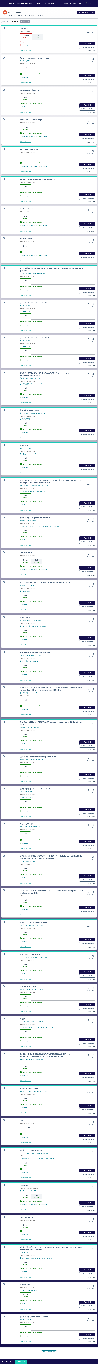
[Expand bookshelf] (95, 1361)
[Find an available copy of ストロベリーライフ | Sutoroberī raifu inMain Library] (24, 942)
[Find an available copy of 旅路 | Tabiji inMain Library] (24, 467)
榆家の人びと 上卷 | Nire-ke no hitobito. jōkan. (36, 652)
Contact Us (67, 3)
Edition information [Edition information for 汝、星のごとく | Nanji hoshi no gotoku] (25, 1341)
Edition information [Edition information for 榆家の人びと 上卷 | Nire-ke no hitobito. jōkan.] (25, 680)
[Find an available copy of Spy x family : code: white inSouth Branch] (33, 166)
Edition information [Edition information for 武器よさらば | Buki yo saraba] (25, 979)
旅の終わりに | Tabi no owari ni (31, 1150)
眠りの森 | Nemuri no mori (29, 410)
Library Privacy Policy (49, 1352)
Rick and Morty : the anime (29, 90)
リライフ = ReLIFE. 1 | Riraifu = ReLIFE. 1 (34, 303)
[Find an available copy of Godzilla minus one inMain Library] (24, 570)
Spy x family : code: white (29, 149)
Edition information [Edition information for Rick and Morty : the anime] (25, 112)
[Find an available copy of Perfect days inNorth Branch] (33, 1204)
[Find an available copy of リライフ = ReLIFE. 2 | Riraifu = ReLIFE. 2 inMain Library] (24, 360)
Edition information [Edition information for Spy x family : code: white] (25, 171)
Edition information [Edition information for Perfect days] (25, 1210)
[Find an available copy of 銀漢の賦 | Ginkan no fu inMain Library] (24, 1006)
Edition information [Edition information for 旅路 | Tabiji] (25, 473)
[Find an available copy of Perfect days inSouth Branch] (42, 1204)
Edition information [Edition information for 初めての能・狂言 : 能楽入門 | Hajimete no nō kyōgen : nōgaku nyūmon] (25, 610)
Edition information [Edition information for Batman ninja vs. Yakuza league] (25, 142)
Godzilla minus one (26, 553)
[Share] (93, 30)
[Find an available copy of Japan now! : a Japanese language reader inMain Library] (24, 77)
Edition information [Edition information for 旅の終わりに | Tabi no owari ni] (25, 1177)
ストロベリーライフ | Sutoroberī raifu (33, 922)
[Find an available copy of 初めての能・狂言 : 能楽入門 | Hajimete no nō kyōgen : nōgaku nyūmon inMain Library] (24, 605)
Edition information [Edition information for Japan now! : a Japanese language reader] (25, 82)
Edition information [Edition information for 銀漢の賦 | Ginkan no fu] (25, 1011)
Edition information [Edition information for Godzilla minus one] (25, 575)
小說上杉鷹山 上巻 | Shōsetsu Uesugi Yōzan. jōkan (38, 757)
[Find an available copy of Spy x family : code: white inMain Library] (24, 166)
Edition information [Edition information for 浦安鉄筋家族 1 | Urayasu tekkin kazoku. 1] (25, 545)
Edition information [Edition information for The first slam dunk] (25, 1239)
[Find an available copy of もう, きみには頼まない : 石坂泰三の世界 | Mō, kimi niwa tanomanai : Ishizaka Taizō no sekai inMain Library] (24, 744)
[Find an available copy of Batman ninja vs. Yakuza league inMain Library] (24, 136)
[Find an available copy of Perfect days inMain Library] (24, 1204)
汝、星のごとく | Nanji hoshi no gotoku (34, 1317)
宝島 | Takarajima (26, 617)
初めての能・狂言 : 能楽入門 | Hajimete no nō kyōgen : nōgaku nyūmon (45, 582)
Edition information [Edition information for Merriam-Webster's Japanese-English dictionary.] (25, 201)
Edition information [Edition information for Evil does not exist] (25, 231)
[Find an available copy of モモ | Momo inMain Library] (24, 1041)
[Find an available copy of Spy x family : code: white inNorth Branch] (42, 166)
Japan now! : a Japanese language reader (34, 58)
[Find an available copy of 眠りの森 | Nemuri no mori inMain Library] (24, 432)
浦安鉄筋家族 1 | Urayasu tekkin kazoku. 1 (35, 518)
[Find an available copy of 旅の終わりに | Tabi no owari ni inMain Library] (24, 1172)
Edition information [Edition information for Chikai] (25, 1142)
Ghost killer (24, 28)
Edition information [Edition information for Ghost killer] (25, 50)
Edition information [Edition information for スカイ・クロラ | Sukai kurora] (25, 848)
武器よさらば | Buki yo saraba (30, 954)
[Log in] (89, 3)
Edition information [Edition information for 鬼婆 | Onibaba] (25, 1309)
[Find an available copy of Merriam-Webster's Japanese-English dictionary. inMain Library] (24, 196)
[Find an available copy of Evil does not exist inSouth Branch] (42, 225)
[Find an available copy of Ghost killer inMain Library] (24, 45)
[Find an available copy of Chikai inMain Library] (24, 1137)
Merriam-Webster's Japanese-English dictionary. (37, 179)
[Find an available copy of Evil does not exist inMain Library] (24, 225)
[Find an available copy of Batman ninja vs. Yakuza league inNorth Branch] (33, 136)
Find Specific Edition (87, 47)
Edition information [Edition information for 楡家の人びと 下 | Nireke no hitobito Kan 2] (25, 816)
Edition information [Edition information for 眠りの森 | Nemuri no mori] (25, 438)
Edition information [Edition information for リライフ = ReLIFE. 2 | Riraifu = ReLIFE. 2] (25, 365)
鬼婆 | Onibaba (25, 1284)
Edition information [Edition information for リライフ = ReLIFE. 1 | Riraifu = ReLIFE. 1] (25, 330)
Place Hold (87, 43)
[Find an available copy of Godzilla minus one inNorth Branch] (33, 570)
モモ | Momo (24, 1019)
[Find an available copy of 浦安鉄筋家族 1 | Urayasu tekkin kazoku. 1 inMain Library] (24, 540)
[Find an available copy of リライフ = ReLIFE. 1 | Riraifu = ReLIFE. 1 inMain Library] (24, 325)
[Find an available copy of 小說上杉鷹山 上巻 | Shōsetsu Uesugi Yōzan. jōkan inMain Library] (24, 776)
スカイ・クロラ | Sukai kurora (30, 824)
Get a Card (77, 3)
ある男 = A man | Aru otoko (29, 1088)
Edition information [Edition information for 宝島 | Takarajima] (25, 645)
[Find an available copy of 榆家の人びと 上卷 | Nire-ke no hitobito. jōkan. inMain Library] (24, 675)
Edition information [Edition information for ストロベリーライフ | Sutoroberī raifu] (25, 947)
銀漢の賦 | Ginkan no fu (28, 987)
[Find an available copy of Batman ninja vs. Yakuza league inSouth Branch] (42, 136)
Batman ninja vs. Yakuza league (31, 120)
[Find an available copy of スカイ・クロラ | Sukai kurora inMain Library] (24, 843)
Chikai (22, 1120)
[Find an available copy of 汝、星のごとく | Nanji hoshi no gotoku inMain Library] (24, 1336)
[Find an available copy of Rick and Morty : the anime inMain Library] (24, 107)
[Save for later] (88, 30)
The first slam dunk (27, 1217)
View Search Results (86, 12)
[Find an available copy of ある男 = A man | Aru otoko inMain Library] (24, 1108)
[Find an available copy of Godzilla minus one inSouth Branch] (42, 570)
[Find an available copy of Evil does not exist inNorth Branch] (33, 225)
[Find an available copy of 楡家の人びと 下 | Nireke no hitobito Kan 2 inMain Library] (24, 811)
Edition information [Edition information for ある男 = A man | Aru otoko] (25, 1113)
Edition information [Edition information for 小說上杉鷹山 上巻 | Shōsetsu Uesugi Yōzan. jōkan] (25, 781)
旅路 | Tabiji (24, 445)
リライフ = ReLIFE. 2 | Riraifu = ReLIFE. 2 (34, 338)
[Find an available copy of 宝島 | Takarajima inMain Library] (24, 640)
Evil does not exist (26, 209)
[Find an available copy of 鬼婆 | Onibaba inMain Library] (24, 1304)
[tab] (26, 36)
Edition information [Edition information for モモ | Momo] (25, 1046)
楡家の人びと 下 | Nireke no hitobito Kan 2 (35, 789)
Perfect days (24, 1185)
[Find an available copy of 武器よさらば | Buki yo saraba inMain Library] (24, 974)
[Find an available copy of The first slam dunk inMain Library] (24, 1234)
